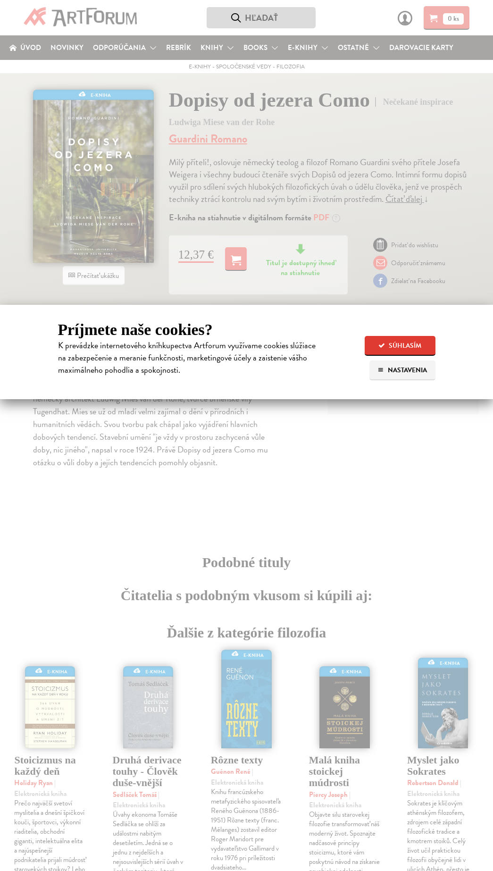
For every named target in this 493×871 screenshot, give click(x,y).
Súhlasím (399, 346)
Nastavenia (402, 370)
